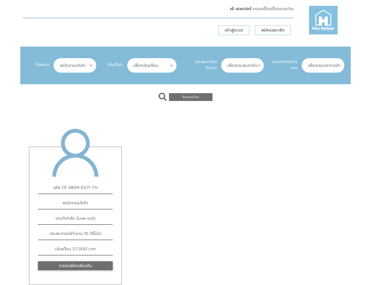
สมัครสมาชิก (273, 30)
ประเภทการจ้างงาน (284, 65)
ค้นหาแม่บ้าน (190, 97)
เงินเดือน (115, 65)
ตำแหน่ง (42, 65)
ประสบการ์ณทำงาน (206, 65)
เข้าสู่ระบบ (234, 30)
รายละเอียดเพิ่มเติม (75, 266)
